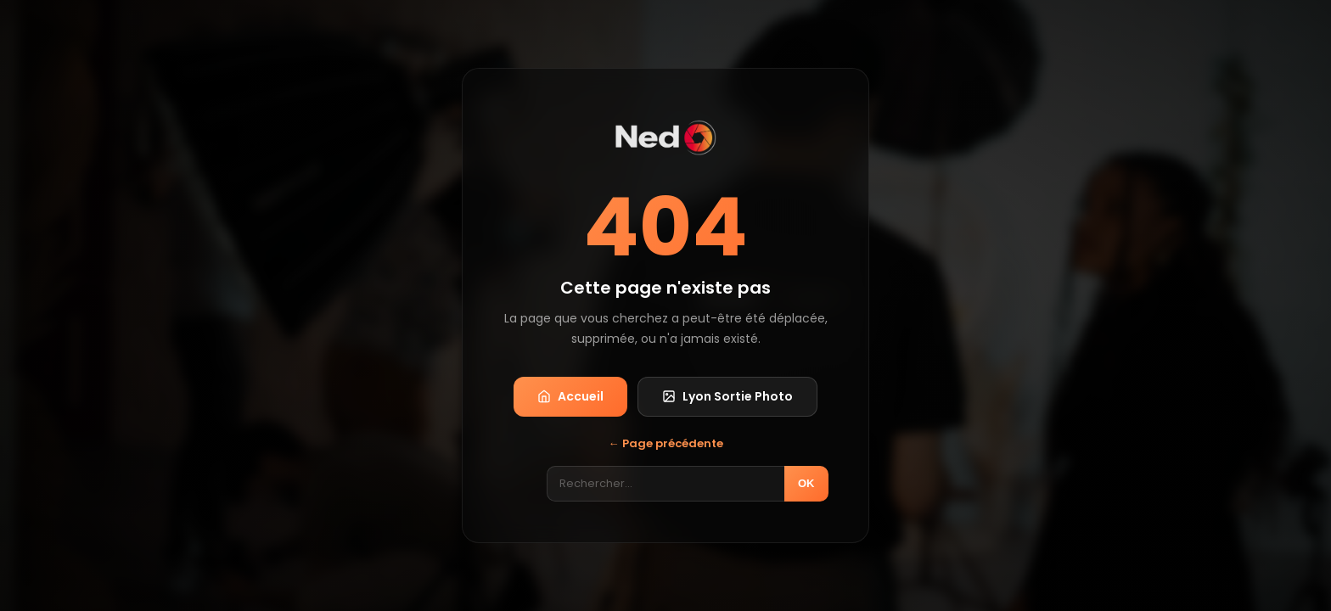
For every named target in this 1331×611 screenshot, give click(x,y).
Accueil (570, 396)
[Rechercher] (665, 484)
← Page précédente (666, 443)
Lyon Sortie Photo (727, 396)
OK (806, 483)
